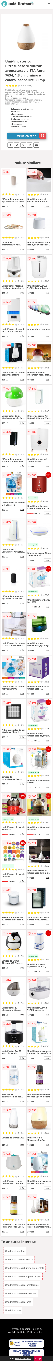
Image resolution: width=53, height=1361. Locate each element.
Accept (38, 1358)
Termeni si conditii (20, 1328)
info (22, 206)
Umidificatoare (13, 1310)
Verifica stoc (31, 136)
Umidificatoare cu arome (18, 1301)
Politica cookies (35, 1332)
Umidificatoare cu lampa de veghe (23, 1276)
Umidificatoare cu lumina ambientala (24, 1268)
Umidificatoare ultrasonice (19, 1259)
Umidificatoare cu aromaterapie (22, 1284)
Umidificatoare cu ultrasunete (20, 1293)
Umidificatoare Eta (15, 1251)
